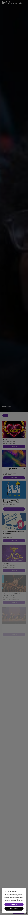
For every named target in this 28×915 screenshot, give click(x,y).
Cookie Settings (14, 908)
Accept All (14, 904)
